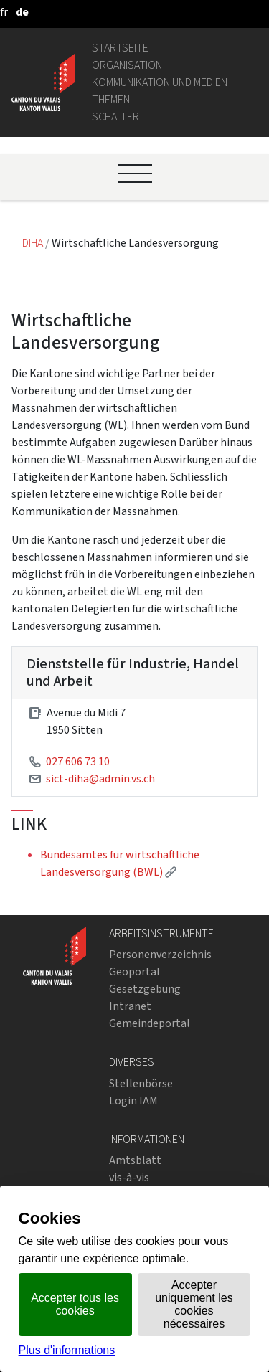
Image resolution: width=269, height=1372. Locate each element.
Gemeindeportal (149, 1023)
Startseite (120, 47)
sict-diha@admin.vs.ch (100, 778)
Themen (111, 99)
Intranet (130, 1005)
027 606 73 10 (78, 761)
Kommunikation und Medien (159, 82)
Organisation (127, 64)
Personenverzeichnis (160, 954)
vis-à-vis (129, 1177)
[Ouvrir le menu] (135, 173)
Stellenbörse (141, 1083)
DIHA (33, 242)
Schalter (115, 116)
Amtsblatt (135, 1160)
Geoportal (134, 971)
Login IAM (133, 1100)
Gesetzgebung (145, 988)
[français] (4, 11)
